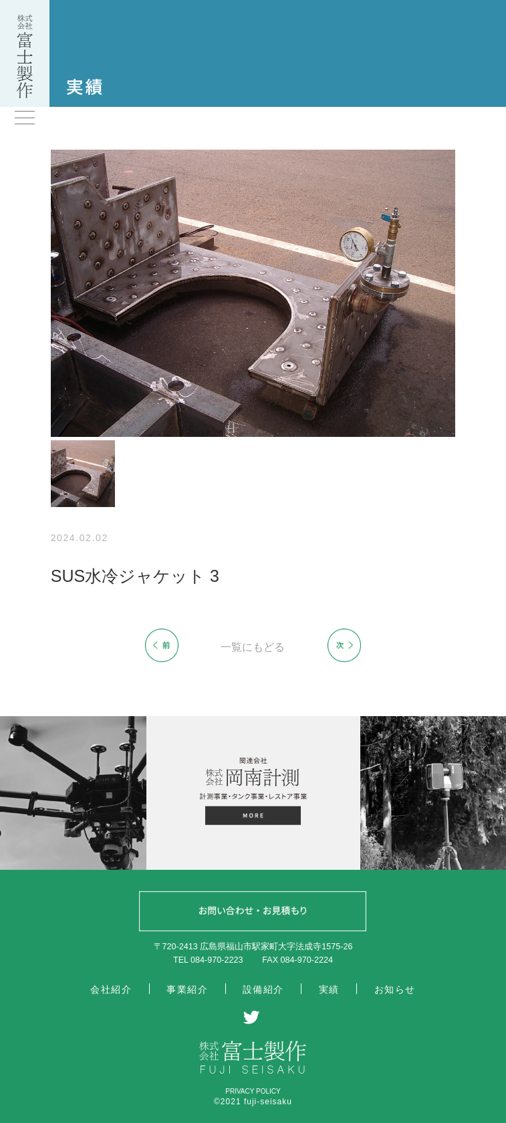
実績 (329, 989)
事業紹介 (187, 989)
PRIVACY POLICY (252, 1091)
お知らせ (395, 989)
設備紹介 (263, 989)
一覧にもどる (253, 647)
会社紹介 (111, 989)
